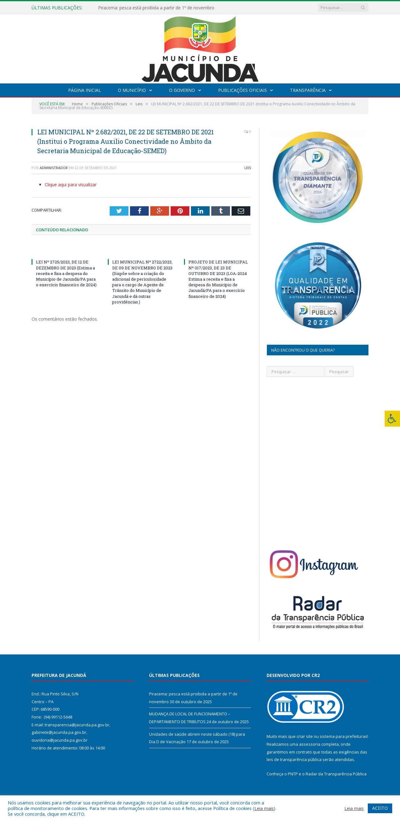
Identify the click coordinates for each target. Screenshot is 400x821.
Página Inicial (84, 90)
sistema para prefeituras (343, 736)
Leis (247, 167)
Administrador (54, 167)
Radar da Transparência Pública (336, 774)
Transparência (308, 90)
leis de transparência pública (294, 759)
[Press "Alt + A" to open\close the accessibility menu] (392, 419)
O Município (132, 90)
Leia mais (264, 808)
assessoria (309, 744)
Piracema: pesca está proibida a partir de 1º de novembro (156, 8)
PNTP (293, 774)
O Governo (182, 90)
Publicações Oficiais (242, 90)
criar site (305, 736)
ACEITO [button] (380, 808)
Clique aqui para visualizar (71, 185)
